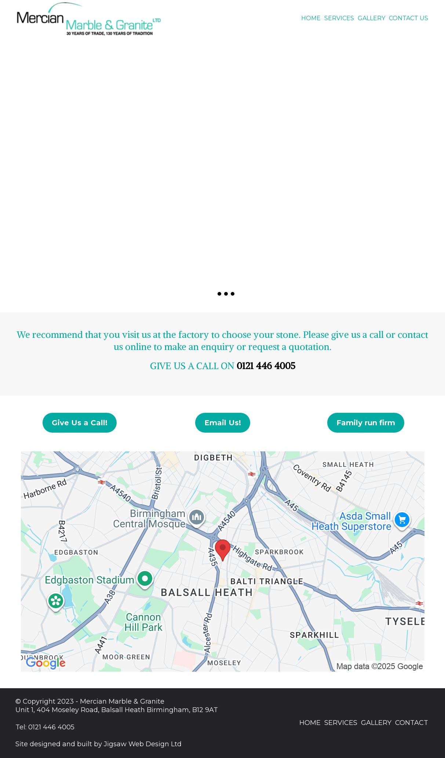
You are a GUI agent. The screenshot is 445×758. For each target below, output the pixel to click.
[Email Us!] (223, 422)
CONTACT (411, 723)
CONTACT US (408, 18)
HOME (311, 18)
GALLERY (371, 18)
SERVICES (339, 18)
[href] (222, 561)
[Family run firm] (366, 422)
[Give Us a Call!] (79, 422)
